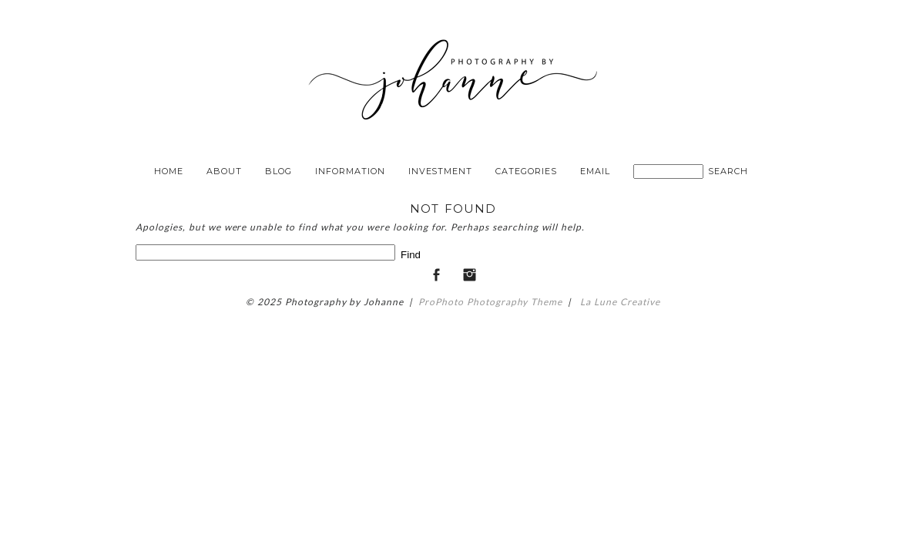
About (224, 171)
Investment (440, 171)
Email (595, 171)
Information (350, 171)
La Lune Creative (619, 302)
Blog (278, 171)
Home (168, 171)
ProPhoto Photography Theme (490, 302)
